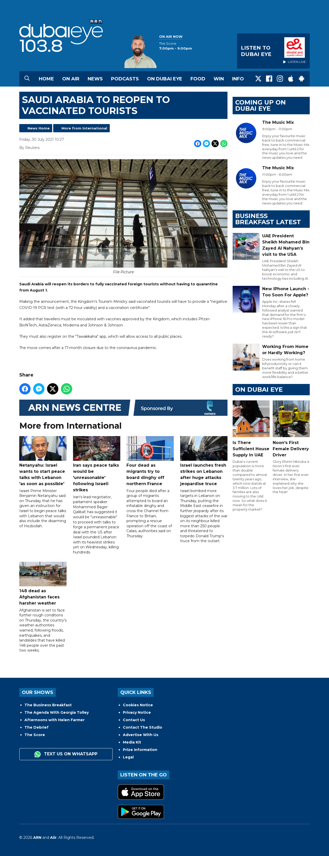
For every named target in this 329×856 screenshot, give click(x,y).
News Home (39, 128)
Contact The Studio (142, 727)
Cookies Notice (138, 705)
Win (219, 79)
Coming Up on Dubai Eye (260, 105)
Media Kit (132, 742)
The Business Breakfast (48, 705)
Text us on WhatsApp (65, 754)
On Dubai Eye (164, 79)
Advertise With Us (140, 734)
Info (238, 79)
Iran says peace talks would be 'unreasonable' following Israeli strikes (96, 464)
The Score (34, 734)
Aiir (53, 837)
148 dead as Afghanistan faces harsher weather (43, 584)
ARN (37, 837)
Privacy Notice (137, 712)
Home (46, 79)
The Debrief (36, 727)
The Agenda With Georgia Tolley (56, 712)
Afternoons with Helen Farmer (54, 720)
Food (197, 79)
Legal (128, 757)
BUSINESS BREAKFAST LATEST (268, 219)
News (95, 79)
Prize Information (140, 749)
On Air (70, 79)
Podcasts (125, 79)
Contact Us (134, 720)
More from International (84, 128)
